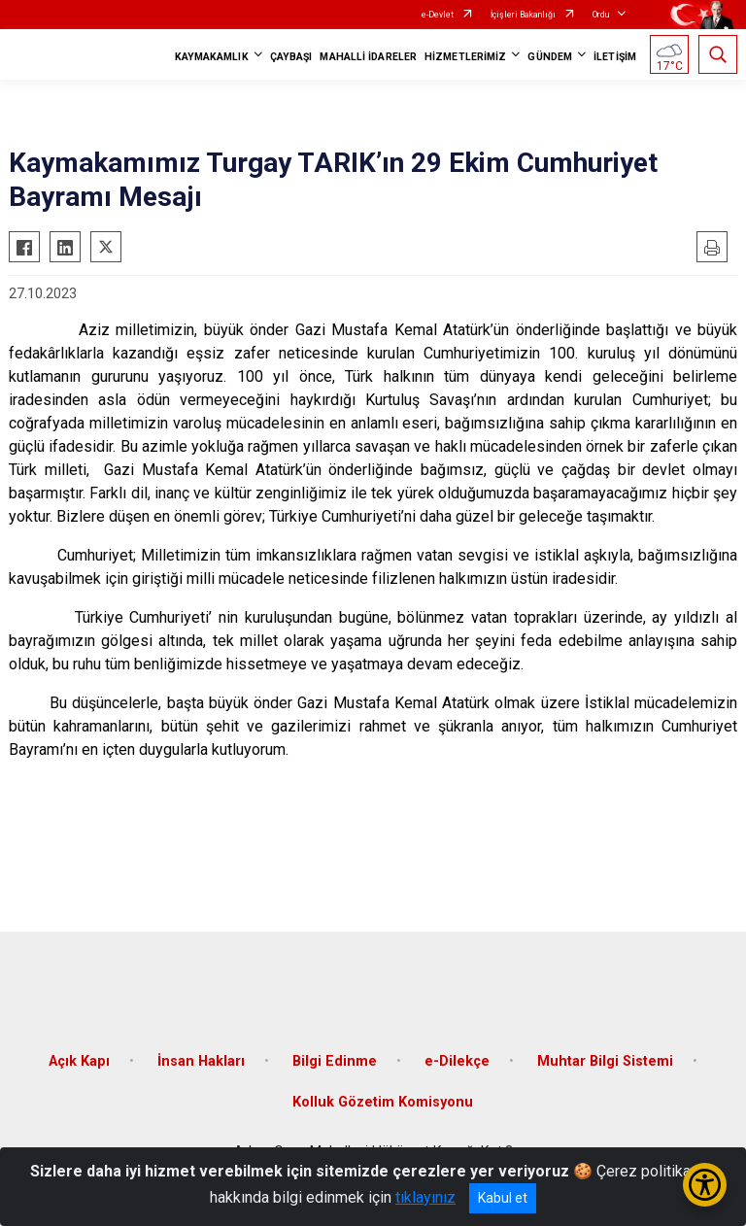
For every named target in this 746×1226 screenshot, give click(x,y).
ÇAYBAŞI (291, 57)
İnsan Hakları (201, 1061)
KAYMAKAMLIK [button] (212, 57)
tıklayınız (425, 1197)
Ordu (601, 14)
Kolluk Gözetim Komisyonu (382, 1102)
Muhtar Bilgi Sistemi (605, 1061)
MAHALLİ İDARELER (368, 57)
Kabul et (502, 1198)
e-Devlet (438, 14)
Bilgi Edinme (334, 1061)
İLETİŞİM (614, 57)
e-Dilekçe (457, 1061)
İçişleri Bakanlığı (523, 14)
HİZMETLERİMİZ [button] (465, 57)
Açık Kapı (79, 1061)
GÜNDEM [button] (549, 57)
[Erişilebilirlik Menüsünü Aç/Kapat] (705, 1185)
